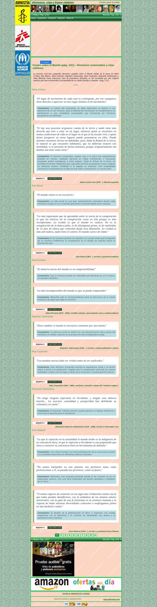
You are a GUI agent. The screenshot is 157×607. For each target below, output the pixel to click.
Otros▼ (70, 18)
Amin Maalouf (38, 430)
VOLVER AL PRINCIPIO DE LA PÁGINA (76, 594)
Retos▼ (61, 18)
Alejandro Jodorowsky (42, 316)
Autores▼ (42, 18)
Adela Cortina (38, 89)
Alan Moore (37, 185)
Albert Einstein (39, 260)
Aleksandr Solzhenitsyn (43, 389)
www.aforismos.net (111, 599)
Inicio (33, 18)
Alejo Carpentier (40, 351)
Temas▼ (52, 18)
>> (95, 535)
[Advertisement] (76, 38)
